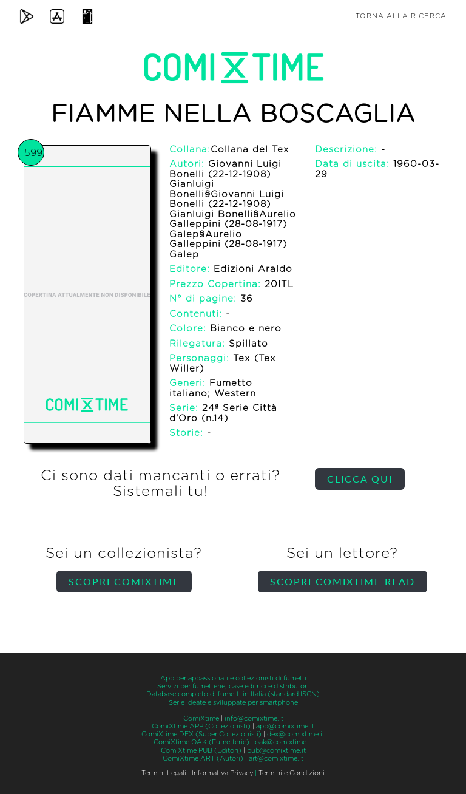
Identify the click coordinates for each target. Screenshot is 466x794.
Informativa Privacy (222, 773)
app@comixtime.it (285, 726)
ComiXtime (201, 718)
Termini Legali (163, 773)
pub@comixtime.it (276, 750)
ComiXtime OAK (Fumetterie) (201, 742)
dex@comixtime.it (296, 734)
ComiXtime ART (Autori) (203, 758)
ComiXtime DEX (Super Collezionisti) (201, 734)
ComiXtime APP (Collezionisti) (201, 726)
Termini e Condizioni (291, 773)
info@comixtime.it (254, 718)
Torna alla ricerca (401, 16)
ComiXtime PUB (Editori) (201, 750)
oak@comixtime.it (283, 742)
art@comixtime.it (276, 758)
